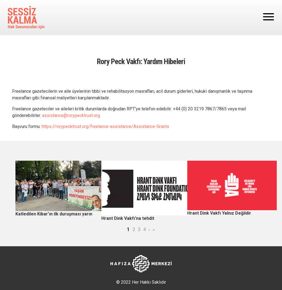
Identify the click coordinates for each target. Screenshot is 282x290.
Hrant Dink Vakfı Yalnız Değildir (219, 213)
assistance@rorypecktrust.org (71, 115)
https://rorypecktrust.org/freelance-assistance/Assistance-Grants (105, 126)
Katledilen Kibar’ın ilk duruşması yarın (53, 214)
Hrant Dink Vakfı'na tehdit (127, 218)
